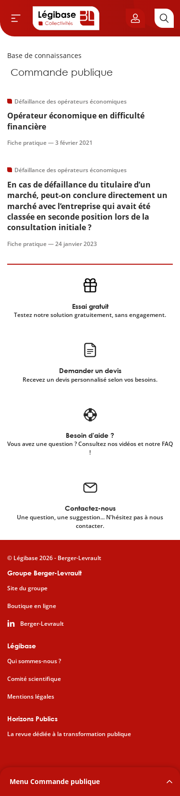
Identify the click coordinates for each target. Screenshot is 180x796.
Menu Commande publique (55, 781)
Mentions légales (30, 697)
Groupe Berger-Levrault (44, 573)
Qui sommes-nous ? (34, 661)
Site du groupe (27, 588)
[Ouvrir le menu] (15, 18)
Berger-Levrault (42, 624)
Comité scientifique (34, 679)
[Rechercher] (164, 18)
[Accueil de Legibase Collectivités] (66, 18)
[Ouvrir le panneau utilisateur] (135, 18)
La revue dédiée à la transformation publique (69, 734)
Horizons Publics (32, 718)
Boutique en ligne (31, 606)
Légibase (21, 646)
